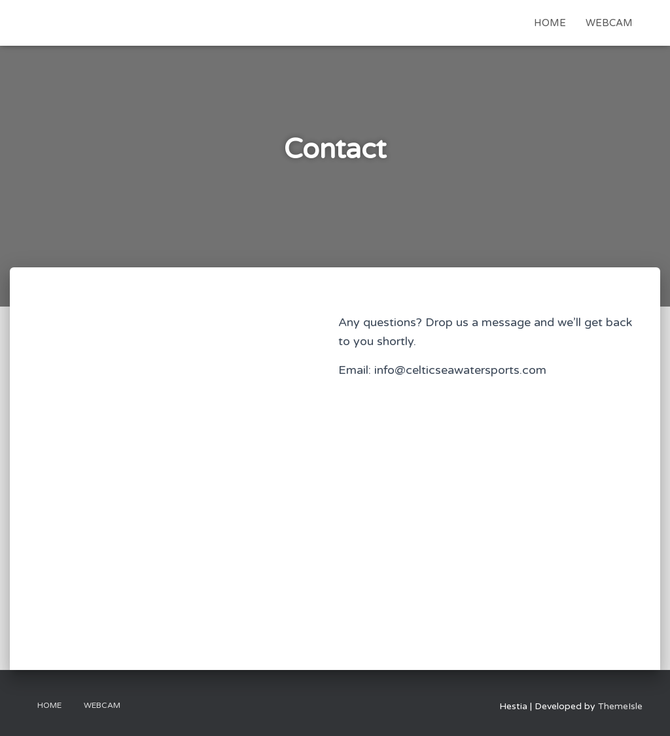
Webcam (609, 23)
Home (550, 23)
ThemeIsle (620, 706)
